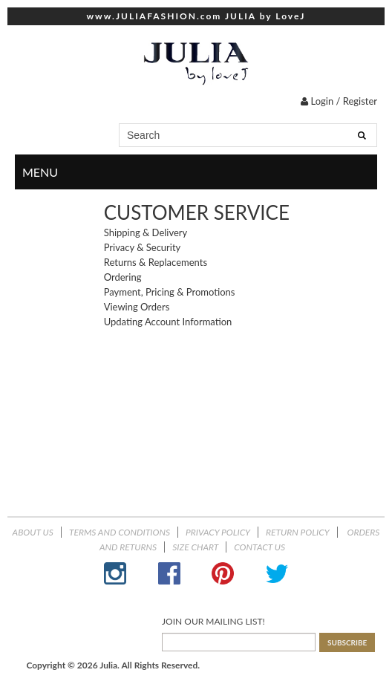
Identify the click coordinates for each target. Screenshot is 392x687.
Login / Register (339, 101)
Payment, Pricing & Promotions (169, 292)
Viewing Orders (137, 307)
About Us (33, 532)
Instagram (115, 573)
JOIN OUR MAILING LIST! (213, 621)
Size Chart (195, 547)
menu (363, 172)
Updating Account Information (168, 322)
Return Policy (298, 532)
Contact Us (259, 547)
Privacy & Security (142, 247)
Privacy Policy (218, 532)
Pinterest (223, 573)
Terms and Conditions (119, 532)
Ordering (123, 277)
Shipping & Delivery (146, 232)
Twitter (277, 573)
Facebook (169, 573)
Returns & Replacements (155, 262)
